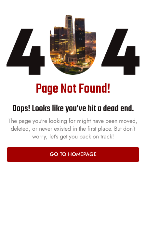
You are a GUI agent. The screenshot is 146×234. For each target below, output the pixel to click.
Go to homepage (73, 154)
